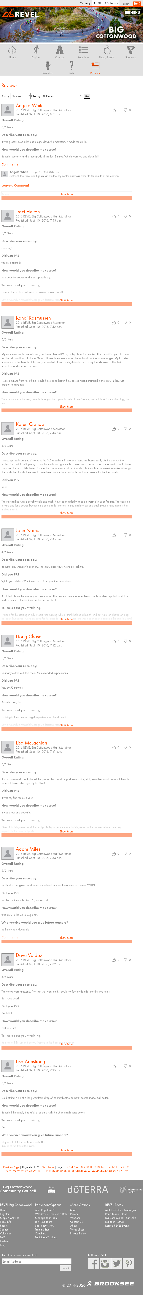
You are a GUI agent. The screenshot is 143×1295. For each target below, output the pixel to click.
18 (116, 1167)
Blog (2, 1245)
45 (98, 1171)
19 (120, 1167)
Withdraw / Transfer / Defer (52, 1214)
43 (89, 1171)
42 (85, 1171)
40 (78, 1171)
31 (42, 1171)
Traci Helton (28, 211)
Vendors (75, 1218)
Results (4, 1226)
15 (105, 1167)
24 (14, 1171)
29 (34, 1171)
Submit (65, 1268)
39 (74, 1171)
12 (94, 1167)
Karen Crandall (31, 424)
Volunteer (5, 1233)
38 (70, 1171)
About (73, 1226)
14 (102, 1167)
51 (122, 1171)
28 (30, 1171)
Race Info (5, 1222)
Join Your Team (43, 1222)
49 (114, 1171)
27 (26, 1171)
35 (57, 1171)
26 (22, 1171)
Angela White (30, 105)
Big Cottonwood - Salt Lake (120, 1218)
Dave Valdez (29, 955)
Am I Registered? (45, 1210)
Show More (67, 194)
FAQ (2, 1237)
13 (98, 1167)
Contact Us (76, 1222)
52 (126, 1171)
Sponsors (5, 1229)
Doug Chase (28, 636)
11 (91, 1167)
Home (3, 1210)
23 (10, 1171)
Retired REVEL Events (117, 1226)
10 (87, 1167)
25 (18, 1171)
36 (61, 1171)
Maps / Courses (9, 1218)
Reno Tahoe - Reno (116, 1214)
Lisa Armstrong (30, 1061)
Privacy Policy (78, 1233)
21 (128, 1167)
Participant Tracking (46, 1237)
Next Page (48, 1167)
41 (81, 1171)
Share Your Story (44, 1226)
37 (65, 1171)
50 (118, 1171)
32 (46, 1171)
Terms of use (77, 1229)
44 (94, 1171)
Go (87, 96)
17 (113, 1167)
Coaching (40, 1233)
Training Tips (42, 1229)
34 (53, 1171)
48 (110, 1171)
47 (106, 1171)
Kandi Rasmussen (33, 318)
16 (109, 1167)
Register (4, 1214)
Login (126, 4)
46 (102, 1171)
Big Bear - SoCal (114, 1222)
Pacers (74, 1214)
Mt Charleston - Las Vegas (120, 1210)
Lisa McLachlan (31, 742)
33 (50, 1171)
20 (124, 1167)
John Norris (27, 530)
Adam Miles (28, 849)
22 (7, 1171)
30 (38, 1171)
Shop (73, 1210)
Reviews (4, 1241)
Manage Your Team (46, 1218)
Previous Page (11, 1167)
